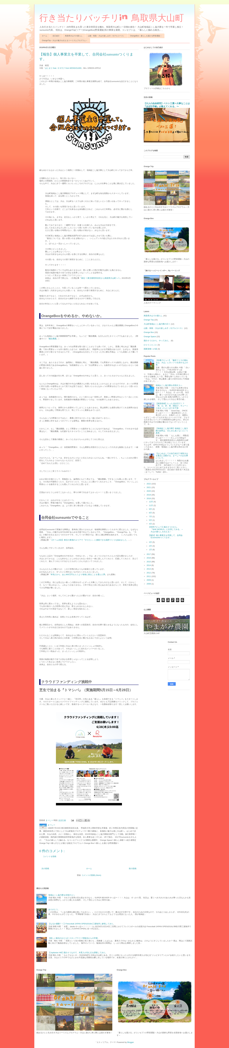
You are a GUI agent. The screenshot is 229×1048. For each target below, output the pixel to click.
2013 (149, 569)
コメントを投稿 (49, 856)
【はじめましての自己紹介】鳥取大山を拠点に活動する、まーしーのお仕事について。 (172, 455)
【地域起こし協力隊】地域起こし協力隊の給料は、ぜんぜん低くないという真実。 (172, 430)
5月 (150, 520)
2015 (149, 562)
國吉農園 (52, 339)
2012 (149, 573)
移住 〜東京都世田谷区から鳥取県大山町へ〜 (100, 278)
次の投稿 (45, 868)
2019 (149, 495)
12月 (151, 502)
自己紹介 (56, 36)
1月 (150, 549)
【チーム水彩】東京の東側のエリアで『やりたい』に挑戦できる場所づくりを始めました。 (90, 540)
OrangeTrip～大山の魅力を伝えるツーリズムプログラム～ (64, 40)
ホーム (44, 36)
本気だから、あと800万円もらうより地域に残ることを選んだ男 (78, 574)
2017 (149, 554)
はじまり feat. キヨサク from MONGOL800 (63, 68)
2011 (149, 576)
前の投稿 (132, 868)
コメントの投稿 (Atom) (91, 875)
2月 (150, 546)
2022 (149, 484)
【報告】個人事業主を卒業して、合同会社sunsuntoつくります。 (165, 536)
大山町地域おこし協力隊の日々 (157, 324)
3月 (150, 542)
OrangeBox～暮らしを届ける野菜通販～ (146, 36)
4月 (150, 524)
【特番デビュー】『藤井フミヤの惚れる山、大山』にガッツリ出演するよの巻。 (172, 362)
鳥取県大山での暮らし (74, 36)
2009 (149, 580)
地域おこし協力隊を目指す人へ (169, 385)
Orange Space (150, 336)
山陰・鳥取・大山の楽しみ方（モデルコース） (106, 36)
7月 (150, 516)
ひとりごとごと (150, 345)
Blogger (130, 1042)
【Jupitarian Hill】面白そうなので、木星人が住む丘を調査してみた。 (77, 952)
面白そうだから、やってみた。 (157, 340)
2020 (149, 491)
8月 (150, 513)
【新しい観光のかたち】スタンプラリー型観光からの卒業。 (74, 938)
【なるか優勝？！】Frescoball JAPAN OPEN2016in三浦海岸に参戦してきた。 (81, 924)
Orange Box (149, 332)
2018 (149, 498)
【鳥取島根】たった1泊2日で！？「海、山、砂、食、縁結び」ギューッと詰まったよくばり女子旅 (172, 405)
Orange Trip (149, 320)
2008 (149, 584)
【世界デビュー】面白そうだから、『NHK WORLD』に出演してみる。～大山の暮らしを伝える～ (165, 529)
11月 (151, 505)
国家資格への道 (150, 349)
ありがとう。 (54, 909)
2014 (149, 565)
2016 (149, 558)
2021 (149, 487)
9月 (150, 509)
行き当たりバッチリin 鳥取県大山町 (111, 18)
